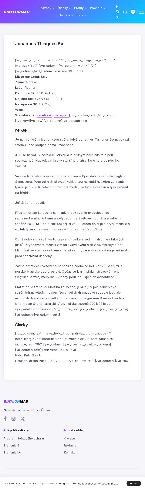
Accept (133, 483)
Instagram (61, 115)
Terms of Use (111, 483)
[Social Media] (117, 6)
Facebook (44, 115)
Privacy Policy (87, 483)
